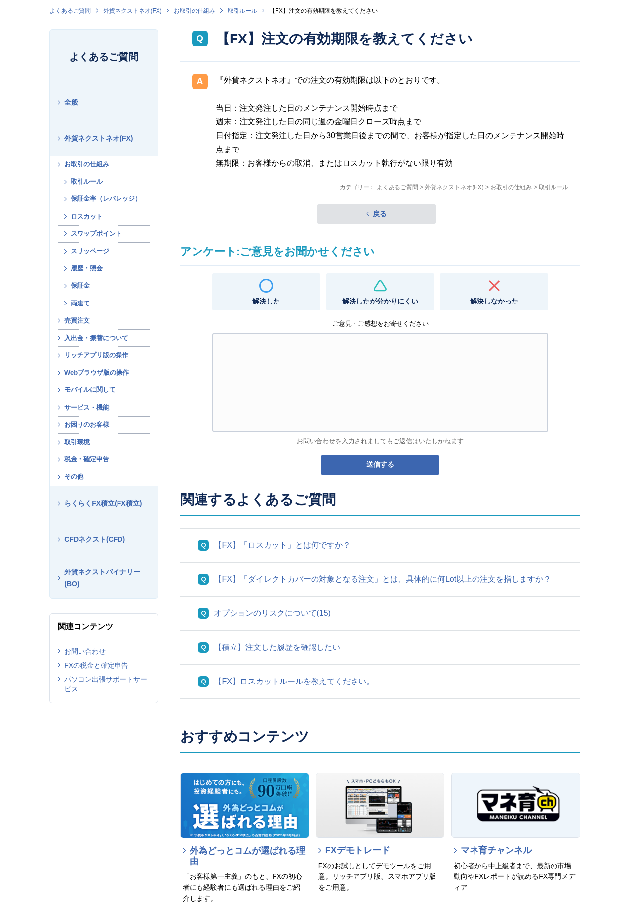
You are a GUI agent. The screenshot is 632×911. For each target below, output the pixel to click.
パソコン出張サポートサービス (105, 684)
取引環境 (77, 442)
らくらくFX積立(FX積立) (103, 503)
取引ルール (242, 10)
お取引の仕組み (194, 10)
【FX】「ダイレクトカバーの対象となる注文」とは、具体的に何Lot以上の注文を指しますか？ (382, 579)
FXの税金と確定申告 (96, 665)
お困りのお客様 (86, 424)
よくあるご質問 (70, 10)
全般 (71, 102)
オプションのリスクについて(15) (272, 613)
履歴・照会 (87, 268)
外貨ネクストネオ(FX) (132, 10)
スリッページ (90, 251)
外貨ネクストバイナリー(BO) (102, 578)
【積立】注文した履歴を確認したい (277, 647)
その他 (73, 476)
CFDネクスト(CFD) (94, 539)
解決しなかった (494, 301)
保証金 (80, 285)
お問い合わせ (85, 651)
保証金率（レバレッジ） (106, 198)
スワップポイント (96, 233)
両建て (80, 303)
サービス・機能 (86, 407)
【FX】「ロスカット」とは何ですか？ (282, 545)
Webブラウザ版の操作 (96, 372)
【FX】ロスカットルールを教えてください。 (294, 681)
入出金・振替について (96, 338)
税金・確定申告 (86, 459)
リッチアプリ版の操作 (96, 355)
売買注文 (77, 320)
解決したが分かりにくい (380, 301)
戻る (380, 214)
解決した (266, 301)
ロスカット (87, 216)
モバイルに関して (90, 389)
